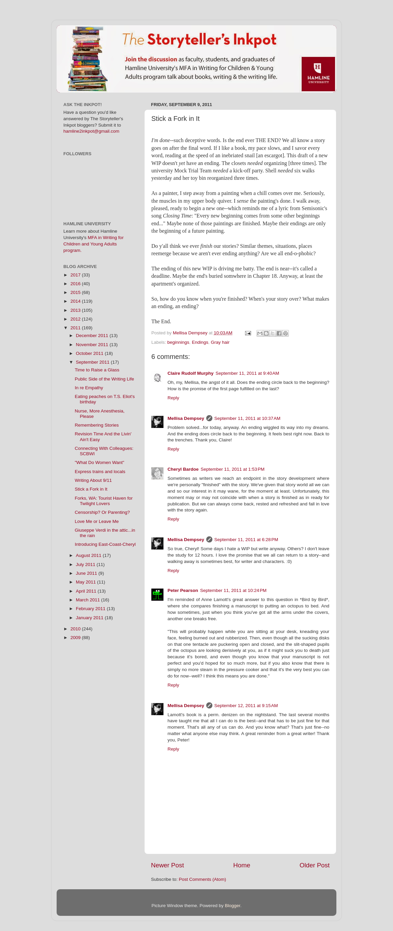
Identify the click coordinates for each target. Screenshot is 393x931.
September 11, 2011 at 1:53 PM (233, 469)
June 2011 (87, 573)
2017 (76, 274)
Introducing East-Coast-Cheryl (105, 544)
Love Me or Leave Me (97, 521)
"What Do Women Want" (99, 462)
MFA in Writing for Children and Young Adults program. (93, 244)
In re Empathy (89, 387)
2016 (76, 283)
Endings (200, 342)
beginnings (178, 342)
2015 (76, 292)
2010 (76, 628)
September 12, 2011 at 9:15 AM (246, 705)
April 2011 (87, 591)
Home (241, 865)
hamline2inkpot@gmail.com (91, 131)
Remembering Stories (97, 425)
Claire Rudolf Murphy (191, 373)
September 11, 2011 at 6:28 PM (246, 539)
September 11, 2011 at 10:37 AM (247, 418)
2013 (76, 310)
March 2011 (88, 599)
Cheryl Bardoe (183, 469)
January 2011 (90, 617)
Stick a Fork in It (91, 489)
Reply (173, 397)
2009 (76, 637)
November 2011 (93, 344)
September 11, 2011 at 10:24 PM (233, 590)
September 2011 (93, 362)
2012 (76, 319)
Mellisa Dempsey (186, 418)
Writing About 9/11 (93, 480)
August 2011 (89, 555)
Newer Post (167, 865)
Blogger (232, 905)
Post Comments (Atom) (202, 879)
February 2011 (91, 608)
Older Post (315, 865)
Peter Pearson (183, 590)
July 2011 (86, 564)
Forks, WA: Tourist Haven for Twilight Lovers (104, 501)
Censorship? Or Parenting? (102, 512)
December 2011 (93, 335)
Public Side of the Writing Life (104, 378)
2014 (76, 301)
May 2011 (86, 582)
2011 (76, 327)
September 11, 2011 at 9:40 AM (247, 373)
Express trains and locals (100, 471)
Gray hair (220, 342)
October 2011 (90, 353)
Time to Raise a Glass (97, 369)
